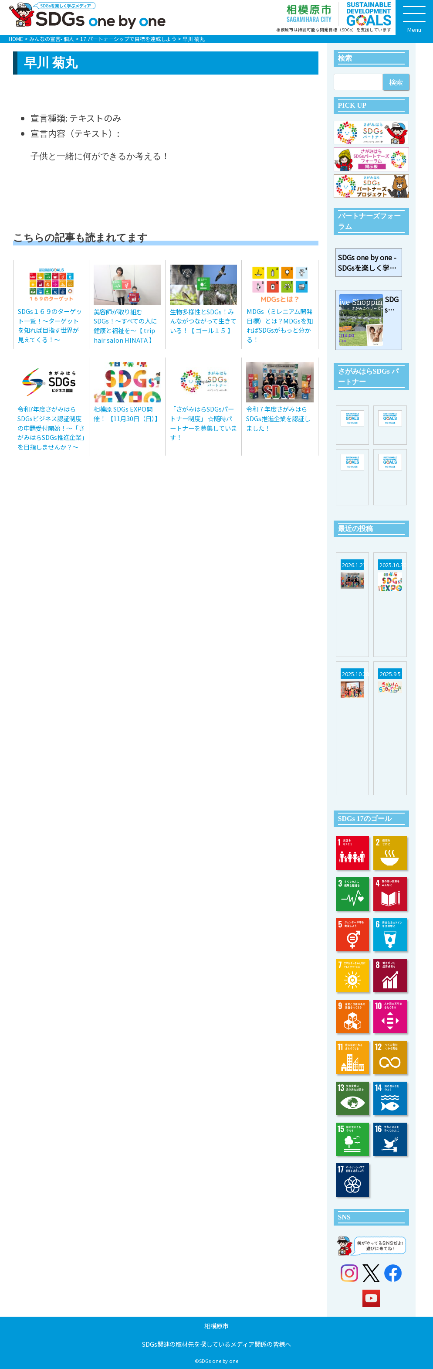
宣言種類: (49, 118)
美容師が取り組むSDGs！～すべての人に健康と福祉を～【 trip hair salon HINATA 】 (125, 325)
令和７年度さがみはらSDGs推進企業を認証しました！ (278, 418)
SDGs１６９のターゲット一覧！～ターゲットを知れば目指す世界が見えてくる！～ (50, 325)
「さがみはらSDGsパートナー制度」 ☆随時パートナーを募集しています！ (203, 423)
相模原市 (216, 1325)
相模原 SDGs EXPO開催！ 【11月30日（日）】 (127, 413)
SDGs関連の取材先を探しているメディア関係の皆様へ (216, 1344)
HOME (16, 38)
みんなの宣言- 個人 (51, 38)
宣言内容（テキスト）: (74, 133)
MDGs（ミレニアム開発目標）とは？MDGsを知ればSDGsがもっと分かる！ (280, 325)
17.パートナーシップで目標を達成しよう (128, 38)
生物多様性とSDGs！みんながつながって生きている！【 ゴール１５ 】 (203, 321)
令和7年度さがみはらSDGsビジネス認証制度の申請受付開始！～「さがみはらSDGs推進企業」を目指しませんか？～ (51, 427)
